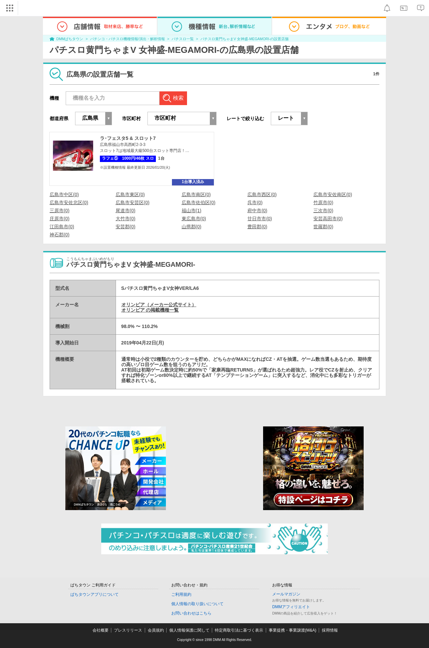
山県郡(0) (191, 226)
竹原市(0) (323, 202)
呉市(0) (254, 202)
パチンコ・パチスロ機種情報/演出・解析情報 (127, 39)
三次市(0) (323, 210)
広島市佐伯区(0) (199, 202)
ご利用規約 (181, 594)
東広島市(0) (194, 218)
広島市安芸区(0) (132, 202)
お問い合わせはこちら (191, 613)
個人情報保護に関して (189, 630)
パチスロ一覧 (183, 39)
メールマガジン (286, 594)
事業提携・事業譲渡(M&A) (292, 630)
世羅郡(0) (323, 226)
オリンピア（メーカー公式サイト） (158, 304)
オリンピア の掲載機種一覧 (150, 310)
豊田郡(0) (257, 226)
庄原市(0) (59, 218)
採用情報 (330, 630)
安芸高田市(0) (328, 218)
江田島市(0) (62, 226)
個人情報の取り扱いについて (197, 603)
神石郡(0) (59, 234)
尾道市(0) (125, 210)
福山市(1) (191, 210)
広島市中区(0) (64, 194)
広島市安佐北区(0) (69, 202)
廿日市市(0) (259, 218)
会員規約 (156, 630)
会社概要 (101, 630)
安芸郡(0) (125, 226)
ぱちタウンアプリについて (94, 594)
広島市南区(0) (196, 194)
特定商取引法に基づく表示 (239, 630)
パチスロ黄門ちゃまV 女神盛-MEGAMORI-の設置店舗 (244, 39)
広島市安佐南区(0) (332, 194)
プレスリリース (128, 630)
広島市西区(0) (262, 194)
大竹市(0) (125, 218)
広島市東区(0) (130, 194)
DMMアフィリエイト (291, 606)
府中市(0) (257, 210)
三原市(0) (59, 210)
